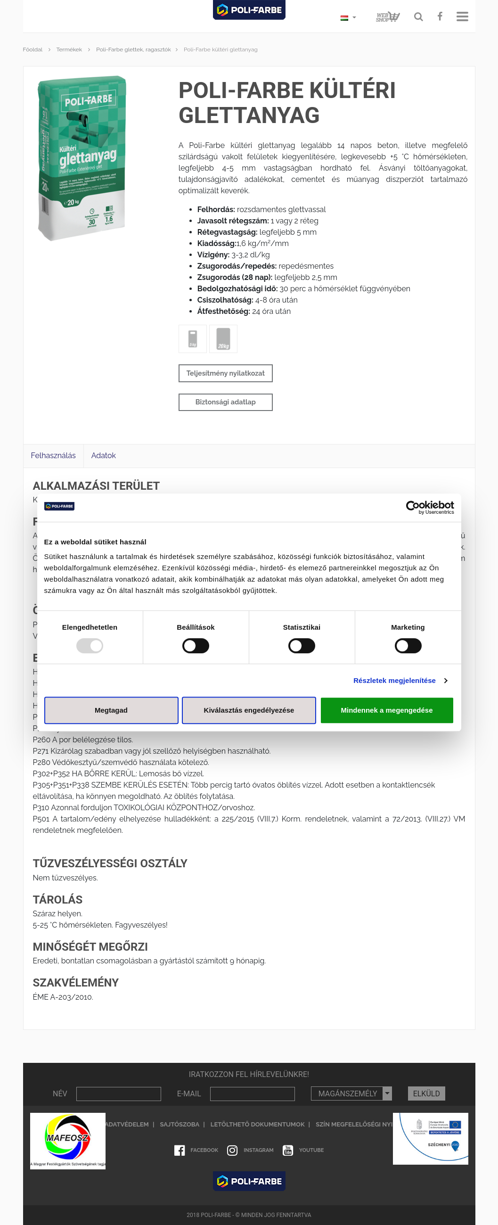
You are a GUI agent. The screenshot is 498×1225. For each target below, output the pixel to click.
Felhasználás (53, 455)
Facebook (196, 1150)
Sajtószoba (180, 1124)
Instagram (250, 1150)
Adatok (103, 455)
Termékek (69, 49)
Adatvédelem (127, 1124)
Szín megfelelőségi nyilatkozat (370, 1124)
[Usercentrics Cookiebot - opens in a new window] (413, 508)
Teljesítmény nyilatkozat (226, 373)
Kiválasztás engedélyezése (249, 710)
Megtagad (111, 710)
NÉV (60, 1093)
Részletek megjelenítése (394, 680)
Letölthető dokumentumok (258, 1124)
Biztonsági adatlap (226, 402)
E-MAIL (189, 1093)
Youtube (303, 1150)
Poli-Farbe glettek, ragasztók (133, 49)
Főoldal (32, 49)
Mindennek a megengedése (387, 710)
